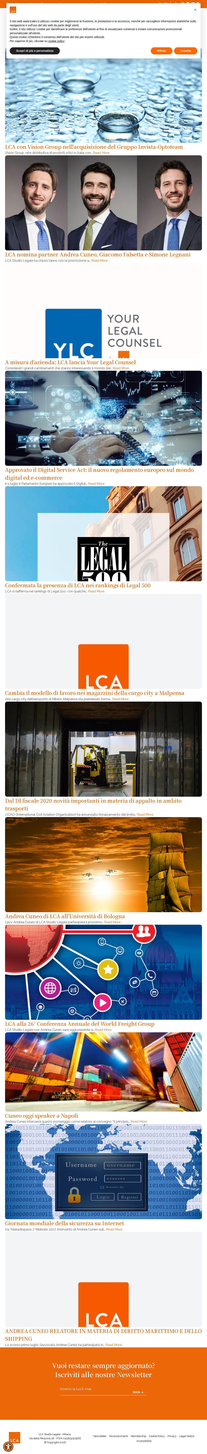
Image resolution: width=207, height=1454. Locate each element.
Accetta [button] (186, 50)
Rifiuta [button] (161, 50)
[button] (195, 9)
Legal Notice (186, 1436)
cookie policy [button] (56, 41)
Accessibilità (143, 1440)
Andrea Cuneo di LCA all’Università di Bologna (65, 916)
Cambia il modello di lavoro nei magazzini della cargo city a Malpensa (94, 692)
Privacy (172, 1436)
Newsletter (100, 1436)
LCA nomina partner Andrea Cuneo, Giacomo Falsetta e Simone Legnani (98, 254)
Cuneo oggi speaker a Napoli (41, 1115)
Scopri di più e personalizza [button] (34, 50)
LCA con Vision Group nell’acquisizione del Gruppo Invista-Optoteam (94, 146)
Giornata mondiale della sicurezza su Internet (64, 1223)
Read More (101, 153)
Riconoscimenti (118, 1436)
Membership (138, 1436)
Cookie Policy (157, 1436)
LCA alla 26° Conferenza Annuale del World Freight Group (79, 1023)
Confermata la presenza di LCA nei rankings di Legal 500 (78, 585)
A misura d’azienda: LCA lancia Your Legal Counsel (70, 362)
